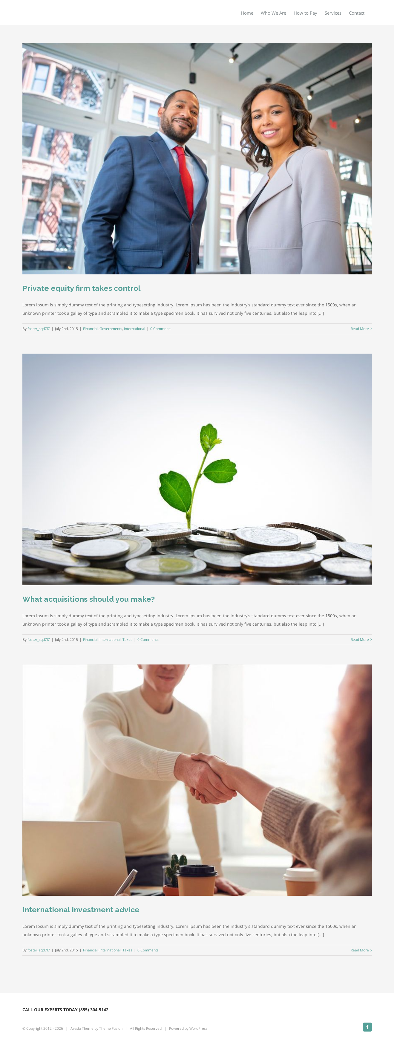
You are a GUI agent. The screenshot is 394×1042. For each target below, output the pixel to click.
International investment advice (80, 909)
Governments (110, 328)
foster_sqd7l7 (38, 328)
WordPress (198, 1028)
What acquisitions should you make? (88, 599)
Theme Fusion (110, 1028)
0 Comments (160, 328)
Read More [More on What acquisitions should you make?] (360, 639)
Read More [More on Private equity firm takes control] (360, 328)
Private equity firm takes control (81, 288)
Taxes (127, 639)
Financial (90, 328)
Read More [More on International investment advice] (360, 950)
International (134, 328)
